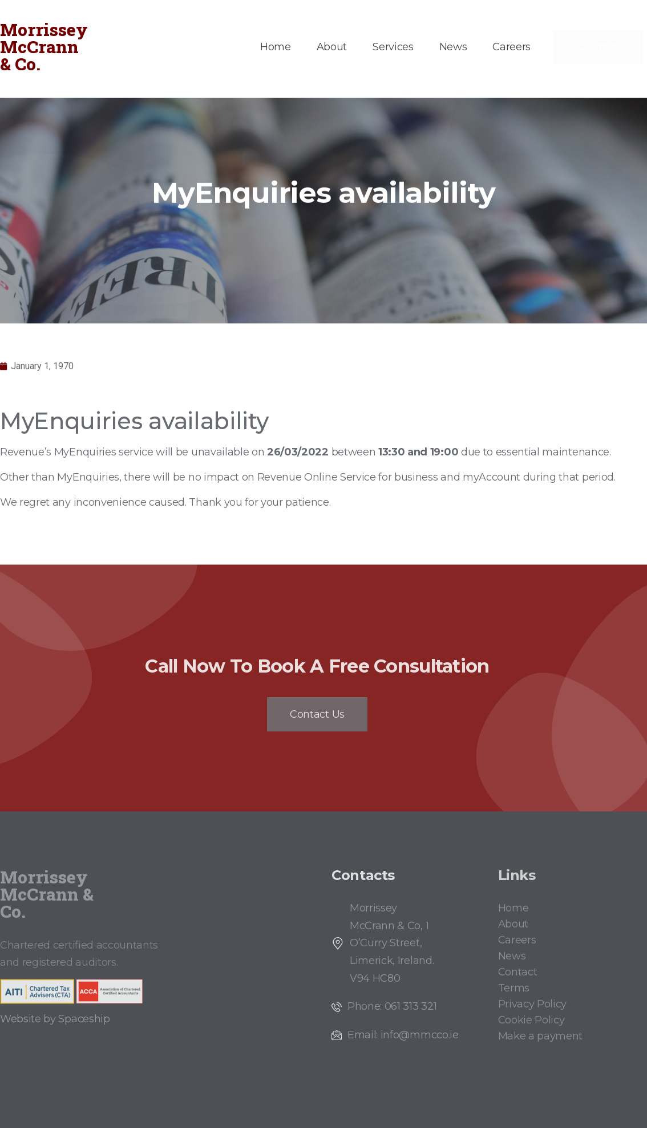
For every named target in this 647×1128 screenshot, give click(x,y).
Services (393, 47)
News (453, 47)
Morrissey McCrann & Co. (44, 46)
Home (275, 47)
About (332, 47)
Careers (511, 47)
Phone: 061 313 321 (391, 1006)
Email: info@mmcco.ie (403, 1035)
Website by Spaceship (55, 1019)
